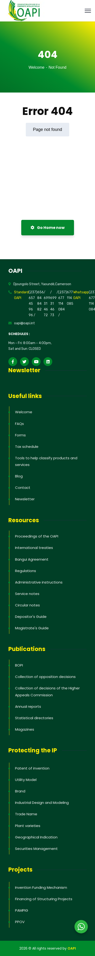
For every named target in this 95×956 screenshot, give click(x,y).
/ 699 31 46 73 (53, 303)
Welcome (36, 67)
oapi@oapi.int (24, 323)
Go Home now (48, 227)
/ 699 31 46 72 (47, 303)
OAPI (72, 948)
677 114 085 (70, 298)
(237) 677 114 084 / (62, 303)
